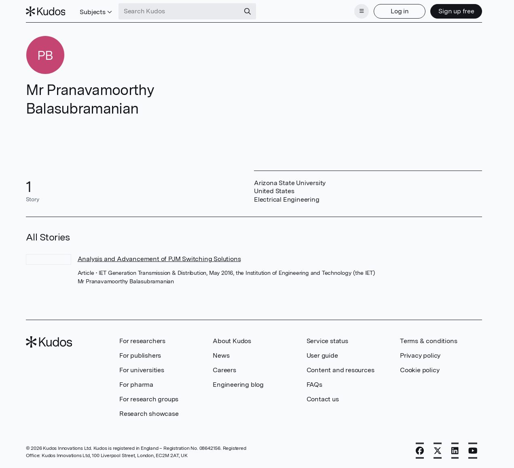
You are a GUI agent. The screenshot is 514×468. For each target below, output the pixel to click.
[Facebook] (420, 451)
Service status (327, 341)
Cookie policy (419, 370)
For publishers (140, 355)
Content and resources (340, 370)
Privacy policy (420, 355)
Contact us (323, 399)
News (221, 355)
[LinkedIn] (455, 451)
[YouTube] (473, 451)
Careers (224, 370)
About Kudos (232, 341)
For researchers (142, 341)
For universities (141, 370)
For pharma (136, 384)
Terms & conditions (428, 341)
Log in (400, 11)
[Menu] (361, 11)
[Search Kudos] (179, 11)
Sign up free (456, 11)
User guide (322, 355)
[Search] (247, 11)
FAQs (314, 384)
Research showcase (149, 413)
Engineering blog (238, 384)
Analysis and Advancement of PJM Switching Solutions (159, 259)
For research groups (148, 399)
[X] (438, 451)
